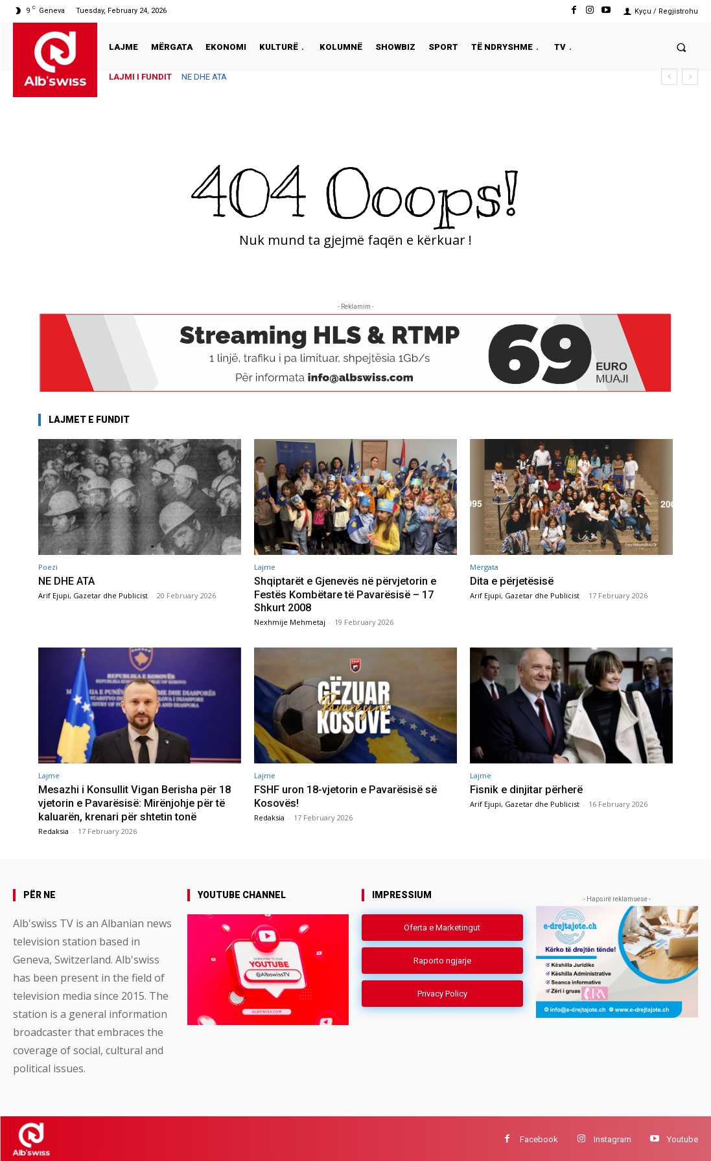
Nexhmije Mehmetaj (289, 621)
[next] (690, 77)
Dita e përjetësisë (514, 580)
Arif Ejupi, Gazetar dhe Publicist (93, 595)
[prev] (669, 77)
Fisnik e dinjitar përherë (528, 788)
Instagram (612, 1137)
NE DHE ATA (204, 77)
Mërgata (484, 566)
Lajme (264, 566)
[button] (681, 46)
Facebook (539, 1137)
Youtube (682, 1137)
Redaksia (53, 829)
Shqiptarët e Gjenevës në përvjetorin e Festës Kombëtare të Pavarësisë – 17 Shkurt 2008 (349, 594)
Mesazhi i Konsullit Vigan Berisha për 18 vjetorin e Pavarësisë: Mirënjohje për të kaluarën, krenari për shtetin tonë (136, 801)
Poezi (48, 566)
